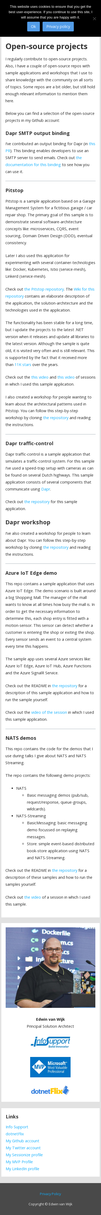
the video (32, 897)
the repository (55, 417)
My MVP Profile (19, 1161)
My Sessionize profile (24, 1154)
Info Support (17, 1126)
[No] (94, 18)
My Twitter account (23, 1147)
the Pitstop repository (44, 289)
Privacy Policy (50, 1193)
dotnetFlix (15, 1133)
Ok (33, 26)
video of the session (49, 712)
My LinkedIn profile (22, 1168)
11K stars (23, 364)
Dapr (45, 489)
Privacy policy (58, 26)
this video (39, 377)
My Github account (22, 1140)
